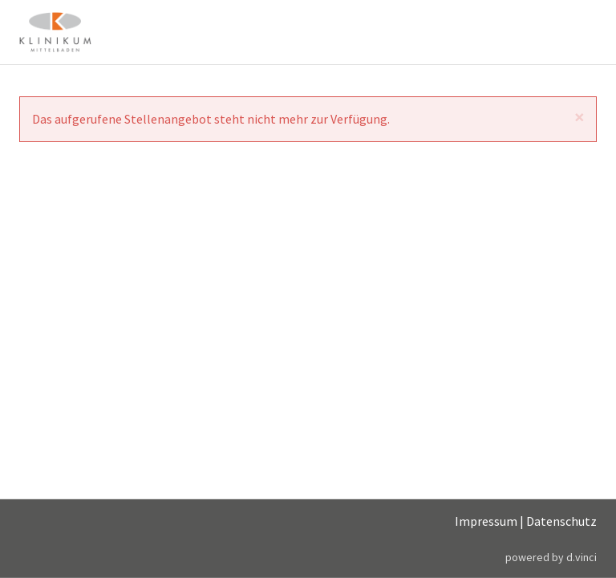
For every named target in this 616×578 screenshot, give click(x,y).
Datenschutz (561, 521)
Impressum (486, 521)
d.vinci (581, 556)
